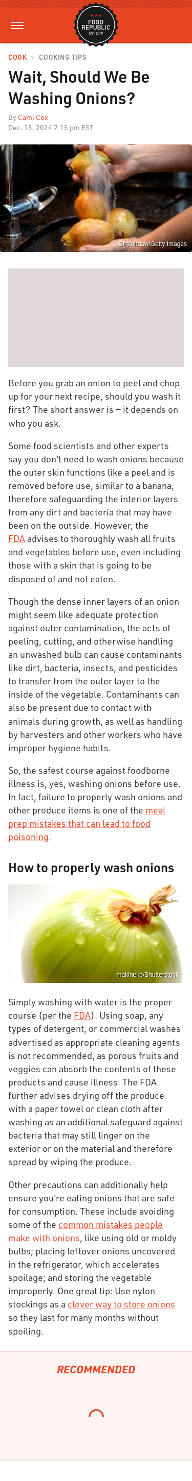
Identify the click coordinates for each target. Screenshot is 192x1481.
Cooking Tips (62, 57)
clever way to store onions (121, 1304)
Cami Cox (33, 117)
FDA (16, 538)
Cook (17, 57)
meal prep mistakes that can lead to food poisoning (86, 823)
